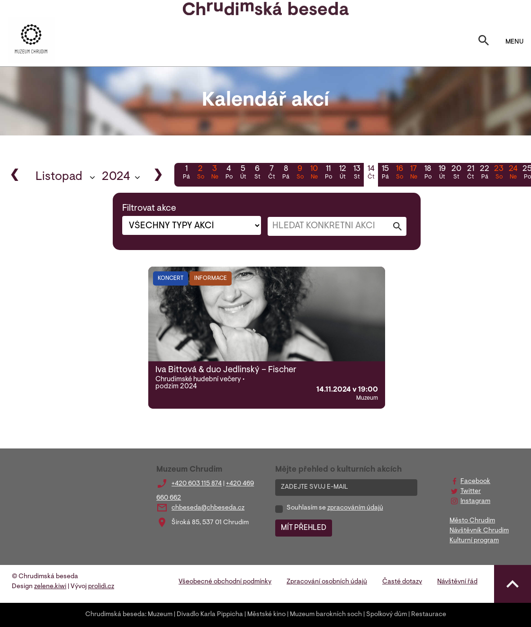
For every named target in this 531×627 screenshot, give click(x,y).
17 (413, 173)
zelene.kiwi (50, 586)
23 (499, 173)
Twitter (470, 491)
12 (342, 173)
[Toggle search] (484, 42)
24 (513, 173)
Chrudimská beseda (115, 614)
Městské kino (266, 614)
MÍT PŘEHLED (303, 528)
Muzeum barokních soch (326, 614)
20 (456, 173)
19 (442, 173)
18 (428, 173)
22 (484, 173)
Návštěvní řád (457, 582)
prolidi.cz (101, 586)
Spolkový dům (386, 614)
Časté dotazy (402, 582)
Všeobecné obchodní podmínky (225, 582)
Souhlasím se (335, 508)
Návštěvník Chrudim (479, 531)
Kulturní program (474, 540)
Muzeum (160, 614)
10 (314, 173)
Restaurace (428, 614)
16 (399, 173)
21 (470, 173)
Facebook (475, 481)
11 (328, 173)
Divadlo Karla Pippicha (210, 614)
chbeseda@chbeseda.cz (207, 508)
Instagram (475, 501)
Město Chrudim (472, 521)
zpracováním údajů (355, 508)
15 (385, 173)
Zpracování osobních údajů (327, 582)
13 (357, 173)
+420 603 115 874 (196, 484)
